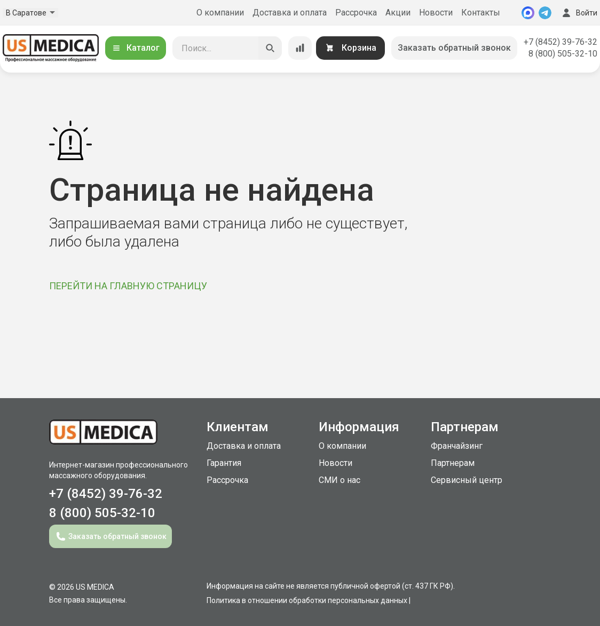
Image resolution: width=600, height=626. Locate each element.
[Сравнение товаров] (300, 48)
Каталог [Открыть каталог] (136, 48)
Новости (436, 12)
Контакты (480, 12)
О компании (220, 12)
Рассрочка (356, 12)
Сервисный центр (466, 480)
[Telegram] (545, 12)
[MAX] (528, 12)
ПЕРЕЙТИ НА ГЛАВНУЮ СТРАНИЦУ (128, 285)
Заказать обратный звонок (454, 48)
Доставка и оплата (289, 12)
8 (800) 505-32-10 (562, 54)
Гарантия (224, 463)
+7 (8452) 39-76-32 (560, 42)
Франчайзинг (457, 446)
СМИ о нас (339, 480)
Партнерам (453, 463)
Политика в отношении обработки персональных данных (307, 600)
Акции (397, 12)
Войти (578, 12)
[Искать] (270, 48)
